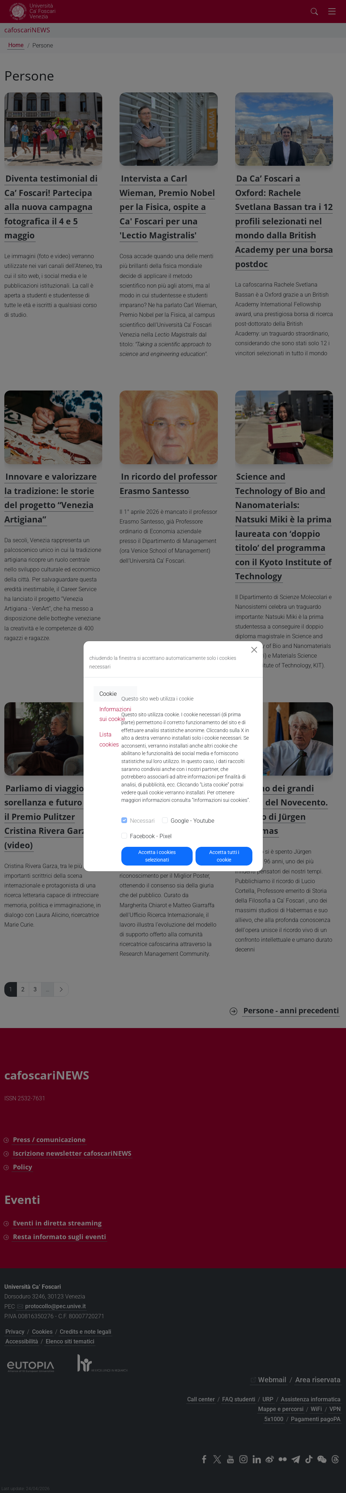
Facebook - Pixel (151, 836)
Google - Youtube (192, 820)
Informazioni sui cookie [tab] (115, 714)
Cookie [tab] (108, 693)
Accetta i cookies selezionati (157, 856)
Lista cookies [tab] (109, 739)
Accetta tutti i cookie (224, 856)
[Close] (254, 650)
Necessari (142, 820)
